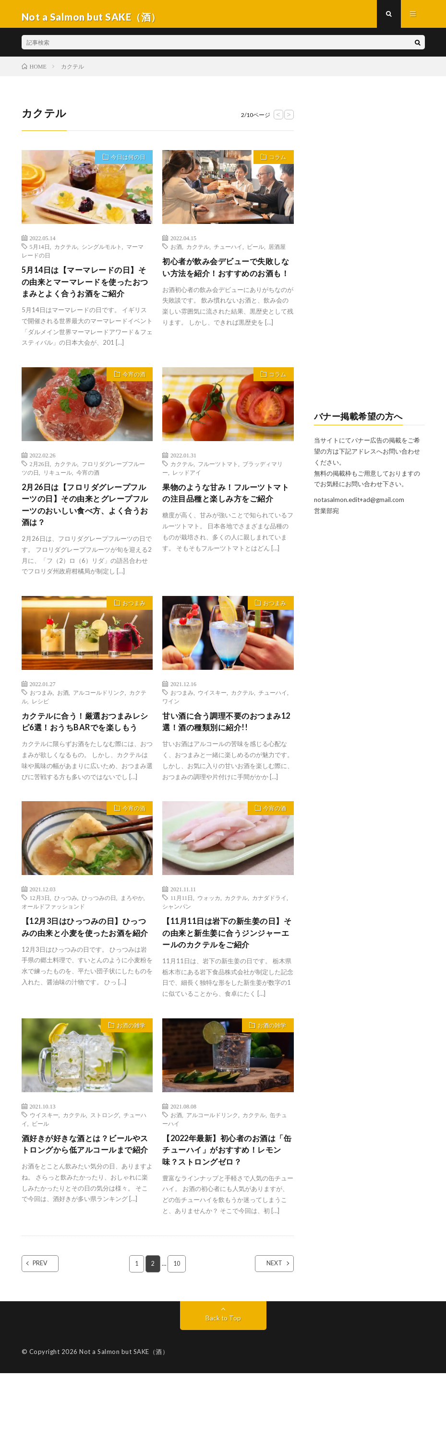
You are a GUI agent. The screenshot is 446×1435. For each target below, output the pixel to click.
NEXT (266, 1325)
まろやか (132, 939)
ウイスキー (212, 719)
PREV (49, 1325)
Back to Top (223, 1380)
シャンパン (176, 948)
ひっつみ (65, 939)
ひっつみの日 (99, 939)
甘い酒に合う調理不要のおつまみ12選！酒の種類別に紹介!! (224, 749)
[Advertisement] (369, 254)
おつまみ (130, 631)
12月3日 (40, 939)
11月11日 (181, 939)
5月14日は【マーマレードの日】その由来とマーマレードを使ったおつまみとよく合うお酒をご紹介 (87, 295)
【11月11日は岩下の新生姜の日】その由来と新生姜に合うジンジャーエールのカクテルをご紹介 (224, 982)
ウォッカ (208, 939)
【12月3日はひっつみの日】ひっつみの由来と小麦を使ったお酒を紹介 (87, 976)
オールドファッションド (53, 948)
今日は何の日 (124, 164)
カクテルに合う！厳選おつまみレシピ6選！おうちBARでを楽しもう (86, 756)
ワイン (171, 728)
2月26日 (40, 486)
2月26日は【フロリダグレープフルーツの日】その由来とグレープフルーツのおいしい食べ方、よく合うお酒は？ (87, 529)
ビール (255, 252)
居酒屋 (277, 252)
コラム (274, 164)
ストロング (104, 1173)
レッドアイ (186, 494)
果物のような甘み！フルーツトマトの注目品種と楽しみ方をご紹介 (224, 522)
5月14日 (40, 252)
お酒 (176, 252)
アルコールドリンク (99, 719)
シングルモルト (102, 252)
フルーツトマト (218, 486)
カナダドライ (269, 939)
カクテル (65, 252)
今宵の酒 (130, 397)
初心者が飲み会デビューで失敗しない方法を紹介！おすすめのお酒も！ (224, 280)
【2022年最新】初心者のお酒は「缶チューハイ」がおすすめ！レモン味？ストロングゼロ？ (225, 1209)
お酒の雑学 (127, 1084)
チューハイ (228, 252)
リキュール (57, 494)
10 (177, 1325)
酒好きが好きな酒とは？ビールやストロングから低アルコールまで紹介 (84, 1209)
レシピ (40, 728)
